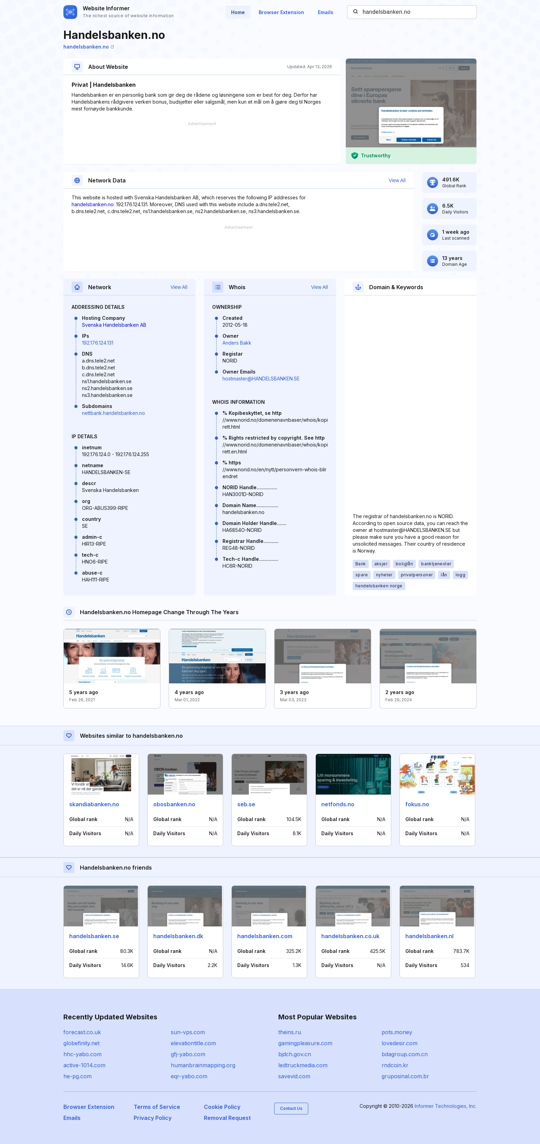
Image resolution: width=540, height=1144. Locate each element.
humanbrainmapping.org (203, 1065)
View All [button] (397, 180)
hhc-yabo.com (82, 1054)
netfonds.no (337, 804)
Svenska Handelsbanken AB (114, 325)
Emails (325, 12)
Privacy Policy (153, 1117)
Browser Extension (281, 12)
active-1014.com (84, 1065)
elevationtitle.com (193, 1043)
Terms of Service (157, 1106)
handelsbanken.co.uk (350, 936)
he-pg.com (77, 1076)
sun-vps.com (188, 1032)
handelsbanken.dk (178, 936)
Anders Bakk (236, 343)
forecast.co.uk (82, 1032)
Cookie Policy (222, 1106)
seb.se (246, 804)
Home (238, 12)
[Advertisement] (202, 142)
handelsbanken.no (88, 47)
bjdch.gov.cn (294, 1054)
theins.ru (289, 1032)
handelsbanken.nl (429, 936)
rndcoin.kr (395, 1065)
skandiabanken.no (94, 804)
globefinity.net (81, 1043)
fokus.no (417, 804)
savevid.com (294, 1076)
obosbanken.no (174, 804)
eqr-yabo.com (189, 1076)
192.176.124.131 (97, 343)
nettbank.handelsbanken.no (113, 413)
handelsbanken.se (94, 936)
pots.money (397, 1032)
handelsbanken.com (264, 936)
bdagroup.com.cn (405, 1054)
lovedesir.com (399, 1043)
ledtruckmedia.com (303, 1065)
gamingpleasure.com (305, 1043)
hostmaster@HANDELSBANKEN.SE (261, 378)
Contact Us (291, 1108)
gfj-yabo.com (188, 1054)
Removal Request (227, 1117)
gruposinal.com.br (405, 1076)
